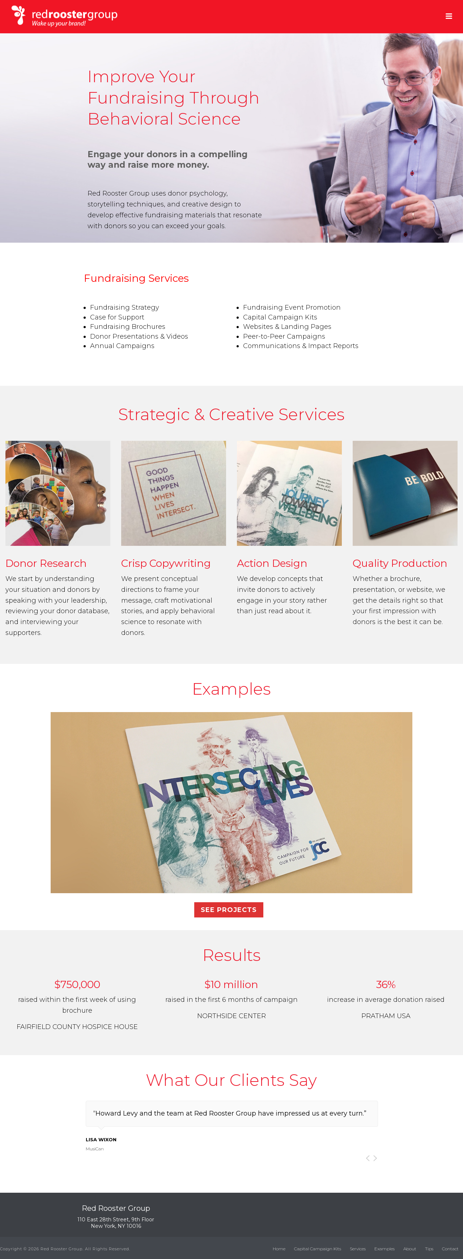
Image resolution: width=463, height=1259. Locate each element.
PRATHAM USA (386, 1016)
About (409, 1248)
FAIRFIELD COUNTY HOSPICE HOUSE (77, 1027)
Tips (429, 1248)
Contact (450, 1248)
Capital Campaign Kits (317, 1248)
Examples (384, 1248)
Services (358, 1248)
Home (279, 1248)
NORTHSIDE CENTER (231, 1016)
